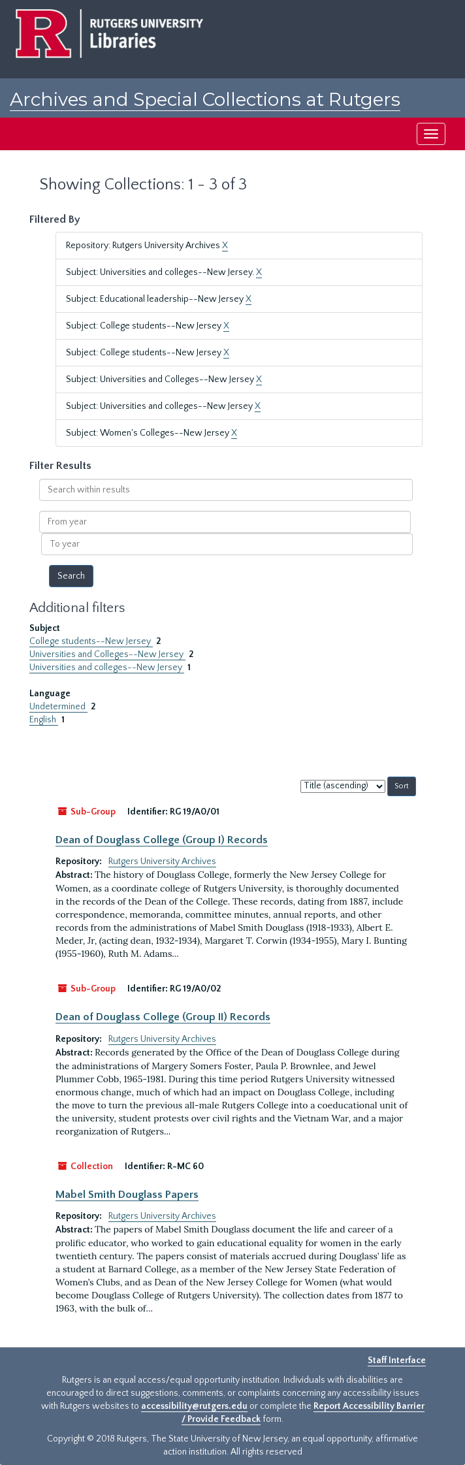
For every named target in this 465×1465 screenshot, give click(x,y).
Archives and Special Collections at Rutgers (205, 99)
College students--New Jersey (91, 641)
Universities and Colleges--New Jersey (107, 654)
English (43, 720)
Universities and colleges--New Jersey (106, 667)
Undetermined (58, 706)
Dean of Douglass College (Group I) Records (162, 840)
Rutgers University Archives (162, 861)
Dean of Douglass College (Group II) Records (163, 1017)
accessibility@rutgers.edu (194, 1406)
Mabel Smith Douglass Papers (127, 1194)
